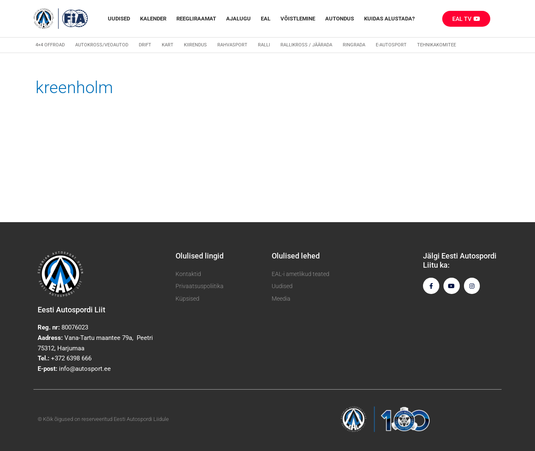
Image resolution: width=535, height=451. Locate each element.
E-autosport (391, 45)
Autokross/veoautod (101, 45)
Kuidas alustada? (389, 18)
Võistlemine (297, 18)
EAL (265, 18)
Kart (167, 45)
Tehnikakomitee (436, 45)
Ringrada (354, 45)
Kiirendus (195, 45)
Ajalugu (238, 18)
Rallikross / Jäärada (306, 45)
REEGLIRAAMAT (196, 18)
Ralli (264, 45)
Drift (145, 45)
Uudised (119, 18)
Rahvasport (232, 45)
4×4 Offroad (50, 45)
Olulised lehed (296, 255)
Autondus (339, 18)
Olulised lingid (200, 255)
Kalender (153, 18)
